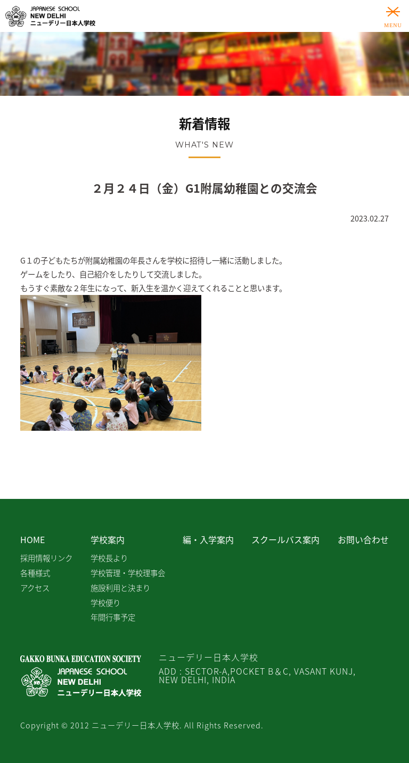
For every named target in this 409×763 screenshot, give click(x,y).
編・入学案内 (208, 539)
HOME (32, 539)
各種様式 (35, 573)
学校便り (105, 603)
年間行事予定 (113, 617)
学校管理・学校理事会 (128, 573)
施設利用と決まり (120, 588)
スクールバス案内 (285, 539)
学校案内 (108, 539)
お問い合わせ (363, 539)
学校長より (109, 558)
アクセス (35, 588)
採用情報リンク (46, 558)
